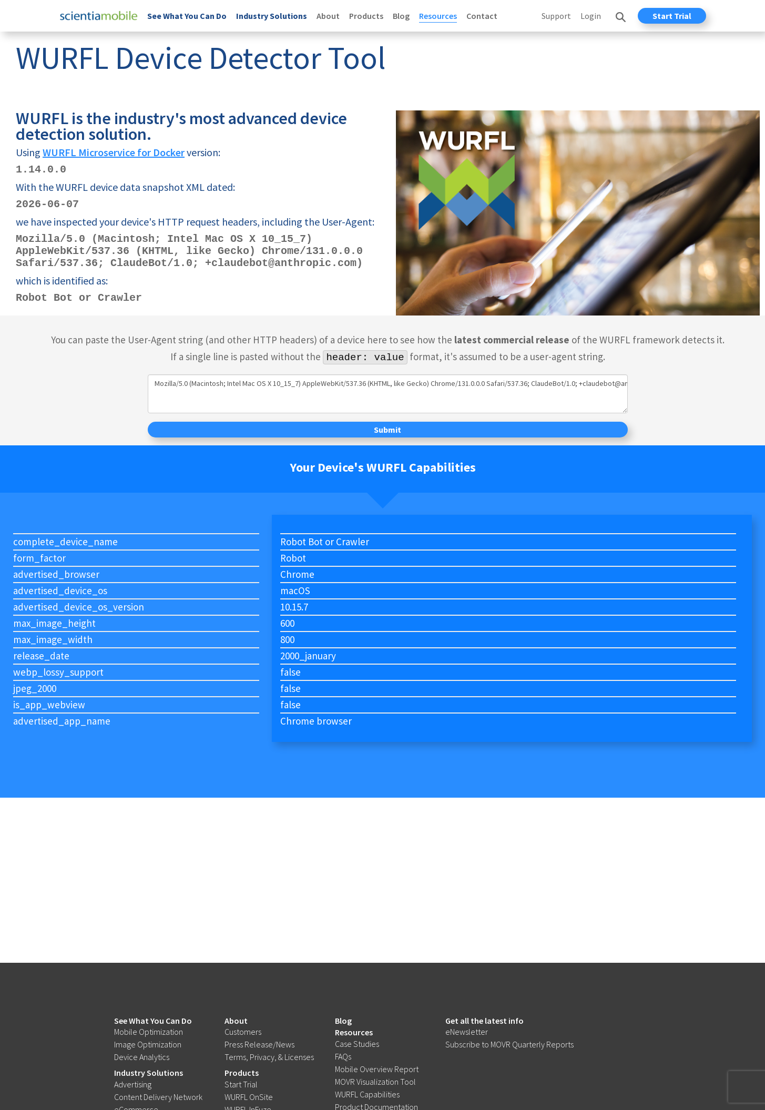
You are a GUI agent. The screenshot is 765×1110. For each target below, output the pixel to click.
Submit (387, 429)
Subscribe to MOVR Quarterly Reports (509, 1044)
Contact (481, 16)
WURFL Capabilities (367, 1094)
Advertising (132, 1084)
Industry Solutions (271, 16)
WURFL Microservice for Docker (114, 152)
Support (556, 16)
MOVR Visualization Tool (375, 1081)
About (328, 16)
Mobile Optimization (148, 1031)
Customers (243, 1031)
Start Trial (671, 16)
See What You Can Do (187, 16)
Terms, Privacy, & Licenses (269, 1057)
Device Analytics (141, 1057)
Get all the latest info (484, 1020)
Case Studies (357, 1043)
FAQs (343, 1056)
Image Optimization (147, 1044)
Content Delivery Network (158, 1097)
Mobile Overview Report (377, 1069)
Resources (438, 16)
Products (366, 16)
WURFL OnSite (249, 1097)
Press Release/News (259, 1044)
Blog (401, 16)
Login (590, 16)
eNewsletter (466, 1031)
